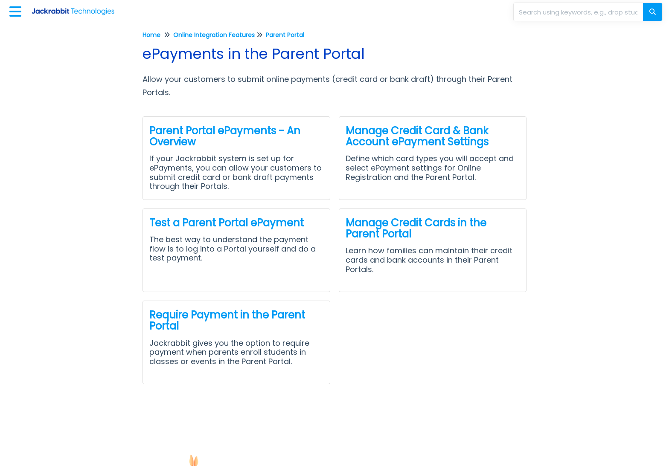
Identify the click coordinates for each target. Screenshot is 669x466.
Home (151, 35)
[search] (579, 12)
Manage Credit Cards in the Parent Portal (416, 228)
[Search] (652, 12)
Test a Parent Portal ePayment (226, 223)
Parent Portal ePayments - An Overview (224, 136)
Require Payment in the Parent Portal (227, 320)
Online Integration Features (214, 35)
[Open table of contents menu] (17, 10)
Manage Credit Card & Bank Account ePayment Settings (417, 136)
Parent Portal (285, 35)
